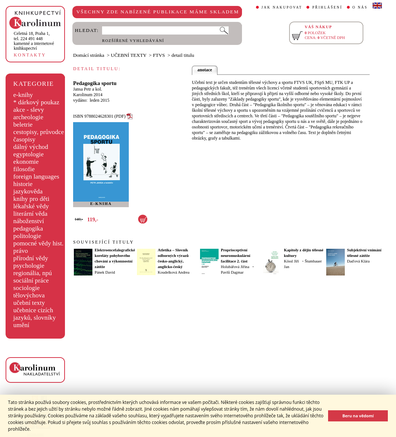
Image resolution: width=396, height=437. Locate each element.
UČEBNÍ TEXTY (129, 55)
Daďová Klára (358, 261)
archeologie (28, 117)
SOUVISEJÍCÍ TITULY (103, 242)
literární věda (30, 213)
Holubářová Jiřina (235, 267)
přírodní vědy (30, 258)
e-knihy (23, 94)
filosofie (24, 169)
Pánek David (105, 272)
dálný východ (30, 146)
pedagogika (28, 228)
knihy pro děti (31, 198)
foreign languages (36, 176)
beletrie (23, 124)
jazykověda (28, 191)
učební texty (29, 302)
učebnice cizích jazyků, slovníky (34, 314)
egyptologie (28, 154)
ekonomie (26, 161)
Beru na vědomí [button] (358, 415)
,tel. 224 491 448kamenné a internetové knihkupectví (34, 41)
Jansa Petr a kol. (87, 89)
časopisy (24, 139)
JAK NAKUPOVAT (282, 7)
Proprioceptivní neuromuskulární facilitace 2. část (235, 255)
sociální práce (31, 280)
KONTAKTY (30, 55)
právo (20, 250)
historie (23, 183)
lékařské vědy (31, 206)
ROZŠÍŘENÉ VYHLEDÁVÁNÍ (133, 41)
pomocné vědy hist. (38, 243)
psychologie (29, 265)
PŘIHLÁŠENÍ (327, 7)
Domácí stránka (88, 55)
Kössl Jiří (291, 261)
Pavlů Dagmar (232, 272)
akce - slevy (28, 109)
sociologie (26, 287)
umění (21, 325)
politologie (27, 235)
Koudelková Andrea (174, 272)
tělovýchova (29, 295)
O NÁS (360, 7)
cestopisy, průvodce (38, 132)
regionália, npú (32, 273)
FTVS (159, 55)
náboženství (28, 221)
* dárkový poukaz (36, 102)
